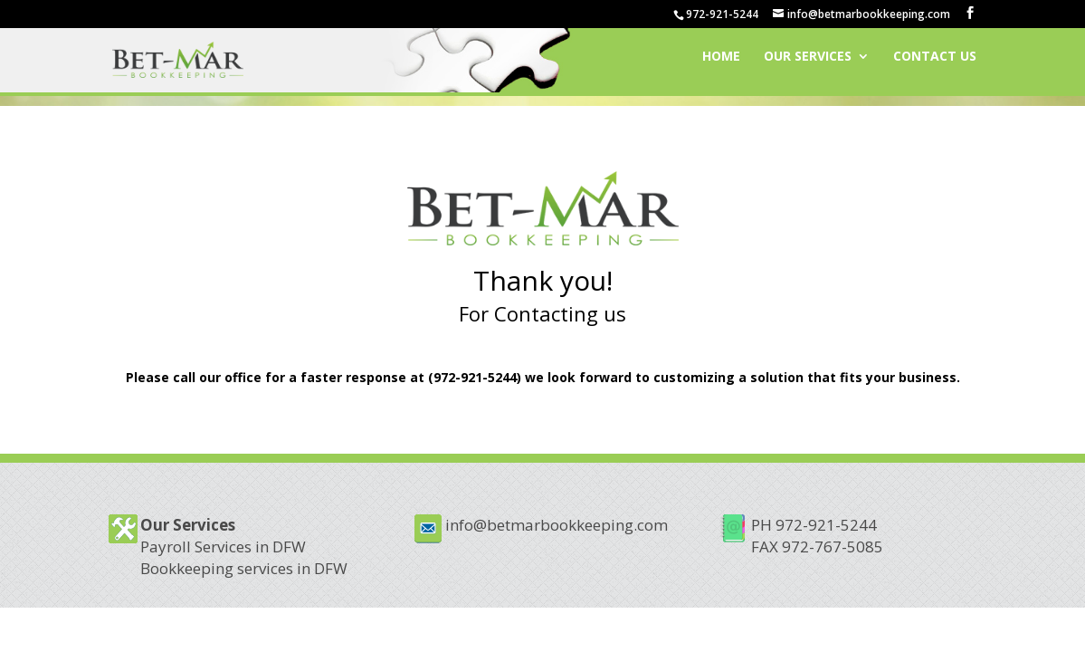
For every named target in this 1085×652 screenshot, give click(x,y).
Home (721, 64)
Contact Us (934, 64)
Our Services (808, 64)
